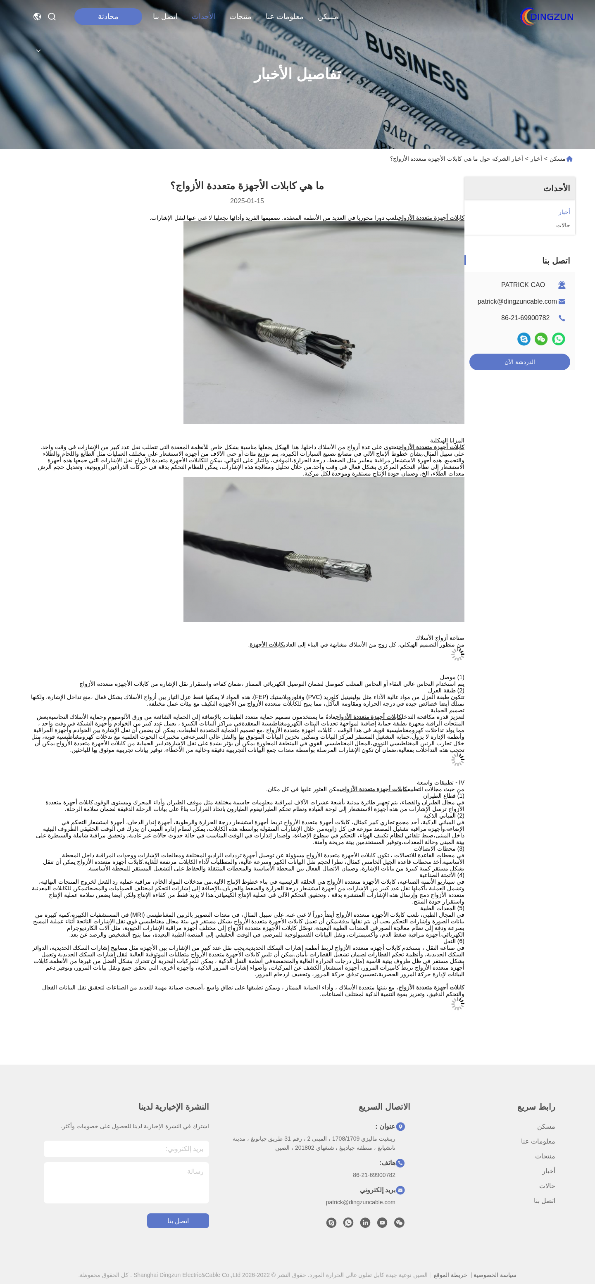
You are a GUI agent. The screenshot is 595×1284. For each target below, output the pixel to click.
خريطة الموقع (450, 1275)
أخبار (536, 158)
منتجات (240, 16)
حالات (547, 1185)
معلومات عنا (285, 16)
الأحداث (203, 16)
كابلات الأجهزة (267, 644)
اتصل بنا (165, 16)
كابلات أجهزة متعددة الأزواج (431, 987)
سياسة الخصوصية (495, 1275)
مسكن (328, 16)
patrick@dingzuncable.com (517, 301)
